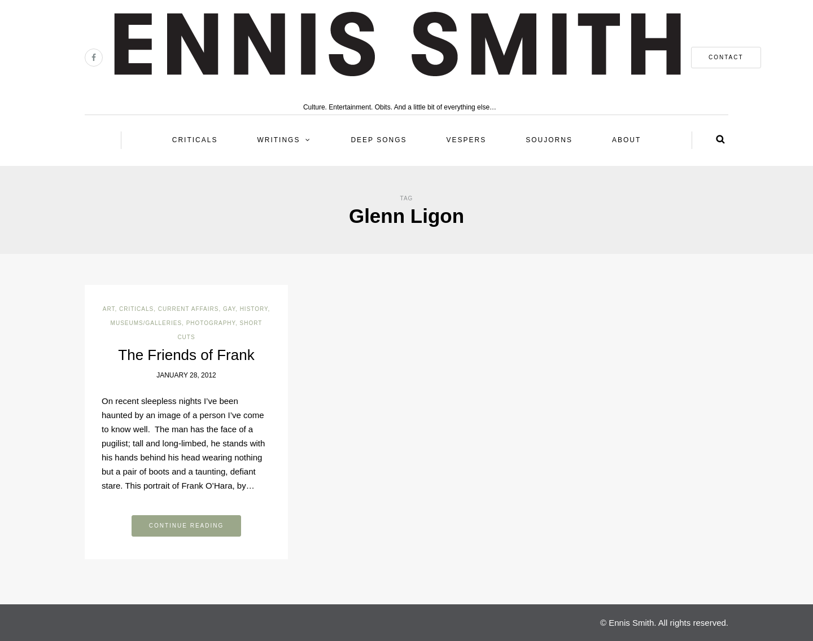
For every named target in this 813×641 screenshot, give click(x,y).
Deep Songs (378, 140)
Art (109, 309)
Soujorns (549, 140)
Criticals (195, 140)
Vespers (467, 140)
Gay (229, 309)
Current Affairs (188, 309)
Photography (210, 323)
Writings (278, 140)
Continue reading (186, 526)
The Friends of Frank (186, 354)
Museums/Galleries (146, 323)
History (254, 309)
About (626, 140)
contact (726, 57)
